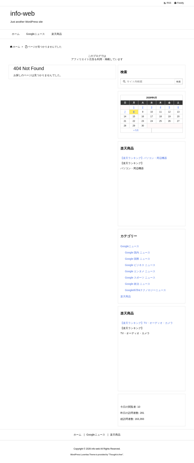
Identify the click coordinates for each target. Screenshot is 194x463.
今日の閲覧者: (128, 406)
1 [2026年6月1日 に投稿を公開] (133, 107)
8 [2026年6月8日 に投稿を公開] (133, 112)
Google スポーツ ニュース (140, 277)
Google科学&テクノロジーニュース (145, 290)
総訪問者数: (127, 418)
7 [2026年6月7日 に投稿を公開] (125, 112)
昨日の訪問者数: (130, 412)
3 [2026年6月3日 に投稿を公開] (151, 107)
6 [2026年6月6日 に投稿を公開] (178, 107)
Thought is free (115, 454)
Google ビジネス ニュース (140, 265)
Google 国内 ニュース (137, 252)
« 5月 (136, 130)
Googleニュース (129, 246)
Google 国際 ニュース (137, 258)
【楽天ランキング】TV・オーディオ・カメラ (146, 322)
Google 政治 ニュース (137, 283)
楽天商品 (125, 296)
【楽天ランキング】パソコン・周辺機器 (143, 157)
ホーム (16, 46)
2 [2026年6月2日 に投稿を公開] (142, 107)
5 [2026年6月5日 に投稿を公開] (169, 107)
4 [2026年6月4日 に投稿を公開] (160, 107)
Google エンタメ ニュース (140, 271)
